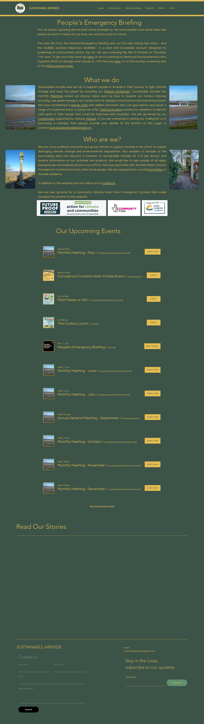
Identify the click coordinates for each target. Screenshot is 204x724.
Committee (155, 169)
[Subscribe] (177, 682)
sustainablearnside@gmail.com (70, 127)
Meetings (56, 96)
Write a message (25, 688)
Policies (91, 118)
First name (23, 664)
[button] (76, 252)
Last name (58, 664)
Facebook (108, 183)
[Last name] (69, 669)
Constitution (46, 118)
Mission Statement (117, 91)
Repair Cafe (79, 105)
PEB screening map (60, 66)
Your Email (130, 677)
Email (21, 676)
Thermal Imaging (110, 109)
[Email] (51, 681)
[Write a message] (52, 697)
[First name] (33, 669)
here (90, 57)
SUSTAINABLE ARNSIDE (44, 8)
